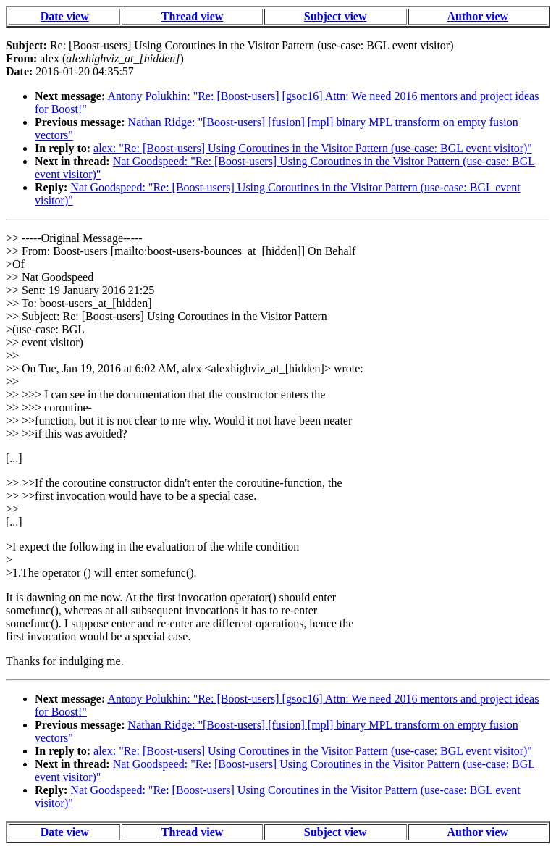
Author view (478, 16)
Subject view (335, 16)
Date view (65, 16)
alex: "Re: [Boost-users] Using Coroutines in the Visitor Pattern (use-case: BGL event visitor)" (312, 148)
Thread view (192, 16)
